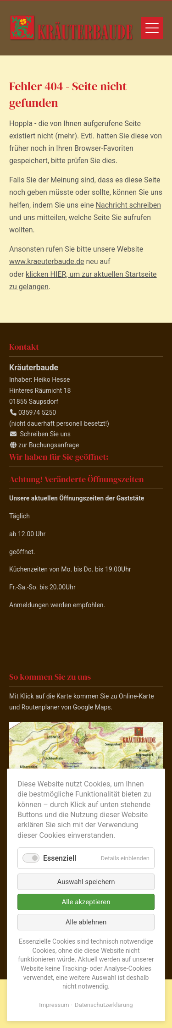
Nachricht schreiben (128, 205)
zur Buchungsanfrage (48, 445)
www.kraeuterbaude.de (46, 261)
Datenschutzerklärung (104, 1004)
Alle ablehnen (86, 922)
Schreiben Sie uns (45, 434)
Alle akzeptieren (86, 902)
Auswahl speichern (86, 882)
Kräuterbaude (71, 28)
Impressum (54, 1004)
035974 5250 (37, 412)
